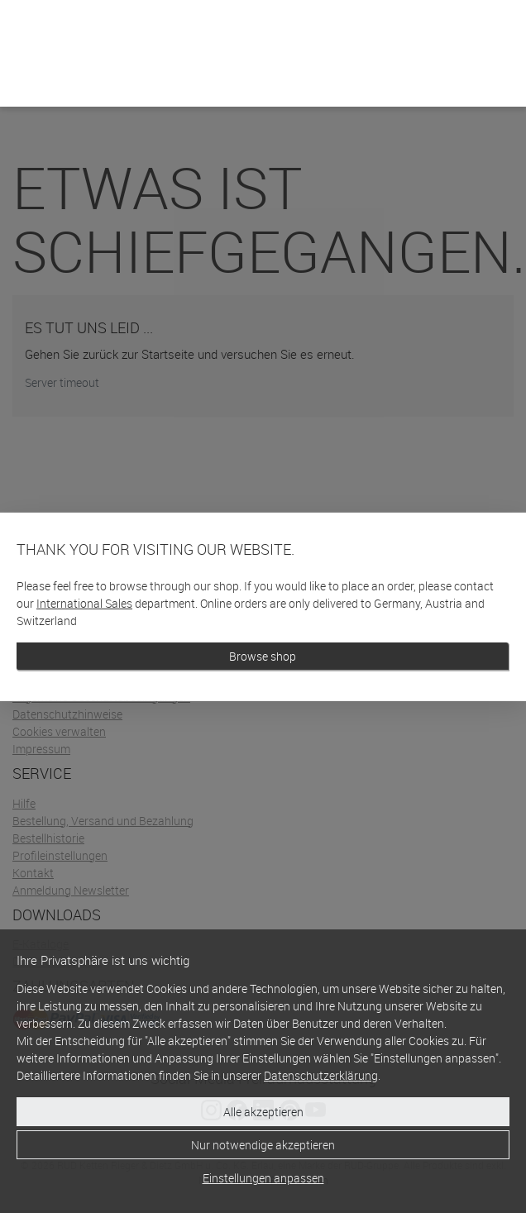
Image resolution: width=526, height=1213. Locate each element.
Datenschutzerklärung (321, 1075)
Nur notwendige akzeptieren (263, 1145)
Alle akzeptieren (263, 1112)
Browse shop (262, 656)
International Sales (84, 603)
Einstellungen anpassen (263, 1178)
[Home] (33, 73)
